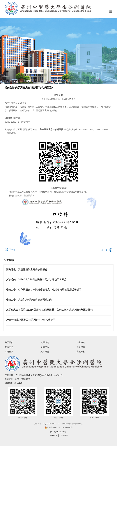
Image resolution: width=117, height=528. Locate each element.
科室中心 (80, 342)
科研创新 (9, 351)
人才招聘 (45, 351)
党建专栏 (80, 351)
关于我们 (9, 342)
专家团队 (9, 347)
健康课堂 (80, 347)
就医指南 (45, 342)
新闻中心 (45, 347)
